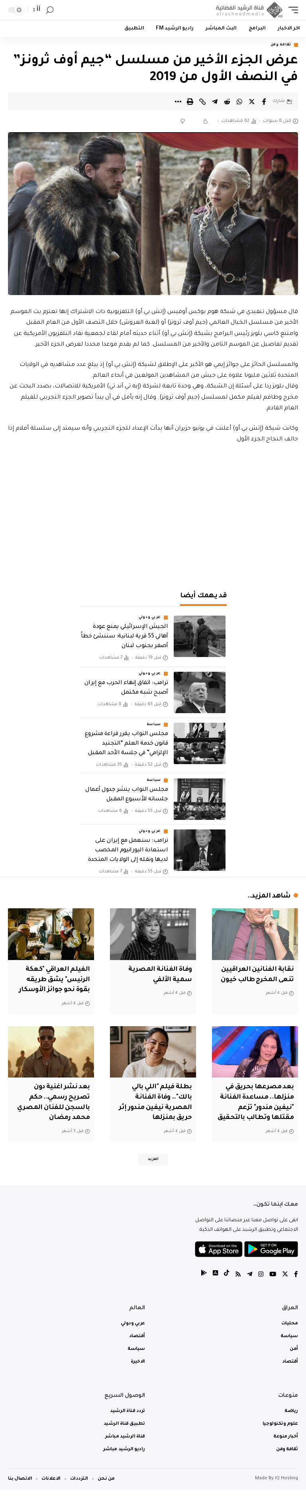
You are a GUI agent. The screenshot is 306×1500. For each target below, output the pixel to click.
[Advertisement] (153, 513)
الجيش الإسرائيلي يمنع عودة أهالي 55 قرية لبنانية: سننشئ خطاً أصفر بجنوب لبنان (124, 637)
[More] (177, 101)
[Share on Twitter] (251, 101)
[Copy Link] (202, 101)
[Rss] (236, 1285)
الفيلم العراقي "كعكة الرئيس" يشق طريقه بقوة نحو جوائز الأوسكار (52, 979)
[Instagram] (260, 1285)
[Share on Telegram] (214, 101)
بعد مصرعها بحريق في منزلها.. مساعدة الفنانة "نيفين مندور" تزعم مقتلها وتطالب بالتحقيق (255, 1105)
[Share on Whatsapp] (239, 101)
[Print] (190, 101)
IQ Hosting (286, 1489)
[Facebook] (296, 1285)
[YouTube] (272, 1285)
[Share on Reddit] (227, 101)
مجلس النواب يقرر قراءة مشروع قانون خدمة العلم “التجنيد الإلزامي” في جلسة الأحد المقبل (126, 744)
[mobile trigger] (291, 10)
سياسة (154, 725)
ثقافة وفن (281, 45)
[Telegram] (248, 1285)
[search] (49, 10)
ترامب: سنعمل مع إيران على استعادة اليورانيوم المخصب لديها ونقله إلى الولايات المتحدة (128, 851)
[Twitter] (285, 1285)
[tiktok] (224, 1285)
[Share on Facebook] (264, 101)
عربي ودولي (150, 618)
